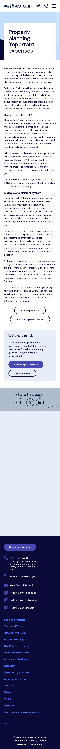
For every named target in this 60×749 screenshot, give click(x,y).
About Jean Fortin (15, 679)
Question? (10, 705)
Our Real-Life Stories (16, 646)
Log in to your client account (21, 712)
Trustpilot (5, 723)
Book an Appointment (26, 364)
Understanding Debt (16, 652)
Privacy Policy (24, 744)
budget (34, 147)
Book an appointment (30, 319)
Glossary (9, 665)
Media (7, 698)
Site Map (38, 744)
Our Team (10, 685)
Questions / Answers (16, 672)
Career (8, 692)
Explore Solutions (14, 619)
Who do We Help (14, 639)
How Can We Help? (15, 633)
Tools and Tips (13, 626)
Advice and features (16, 659)
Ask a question (30, 310)
